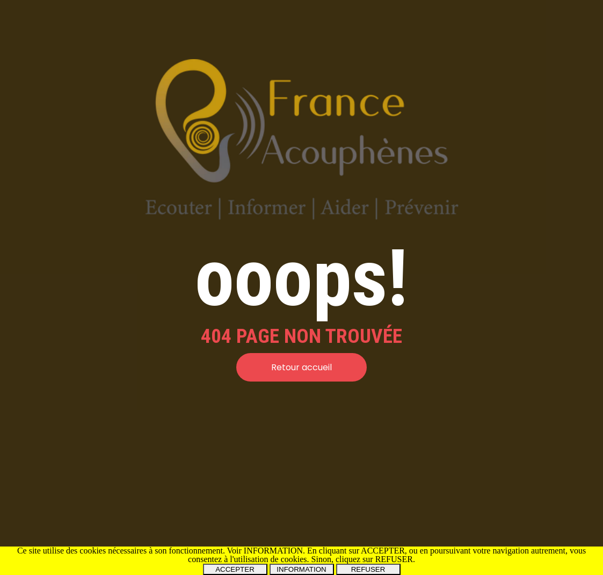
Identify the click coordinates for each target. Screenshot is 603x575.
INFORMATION (301, 569)
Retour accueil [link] (301, 367)
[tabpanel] (301, 336)
